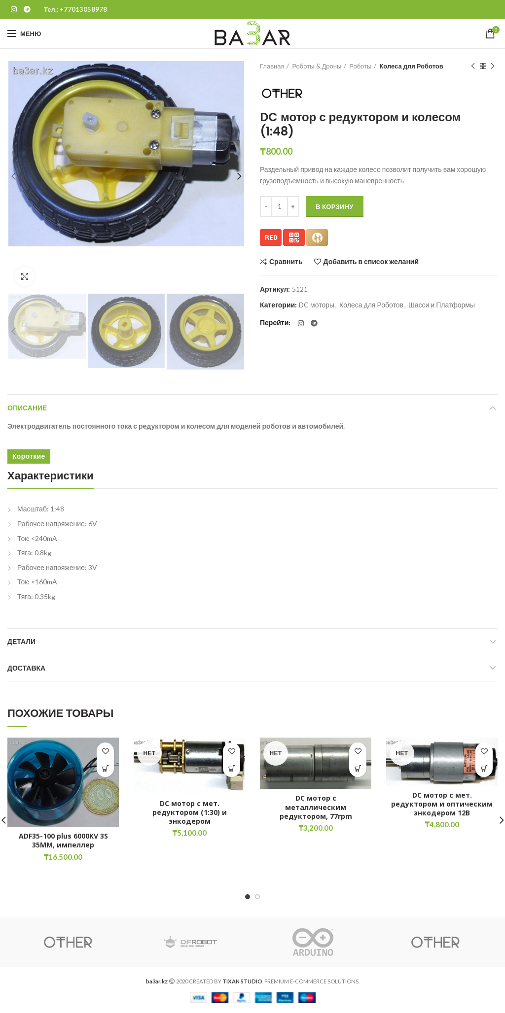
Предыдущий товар (473, 66)
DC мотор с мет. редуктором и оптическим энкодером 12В (442, 804)
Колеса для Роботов (411, 66)
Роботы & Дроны (316, 66)
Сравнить (286, 261)
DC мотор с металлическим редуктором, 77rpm (316, 807)
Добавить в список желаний (371, 261)
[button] (105, 768)
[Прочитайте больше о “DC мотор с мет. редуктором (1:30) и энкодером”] (231, 768)
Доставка (26, 668)
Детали (21, 641)
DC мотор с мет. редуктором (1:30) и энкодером (189, 812)
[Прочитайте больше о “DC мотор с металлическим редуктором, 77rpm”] (357, 768)
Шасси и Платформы (441, 305)
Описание (27, 408)
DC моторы (316, 305)
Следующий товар (493, 66)
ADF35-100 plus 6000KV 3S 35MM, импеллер (63, 840)
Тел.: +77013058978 (75, 9)
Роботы (360, 66)
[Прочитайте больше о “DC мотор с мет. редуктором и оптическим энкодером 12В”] (484, 768)
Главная (272, 66)
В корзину (335, 206)
